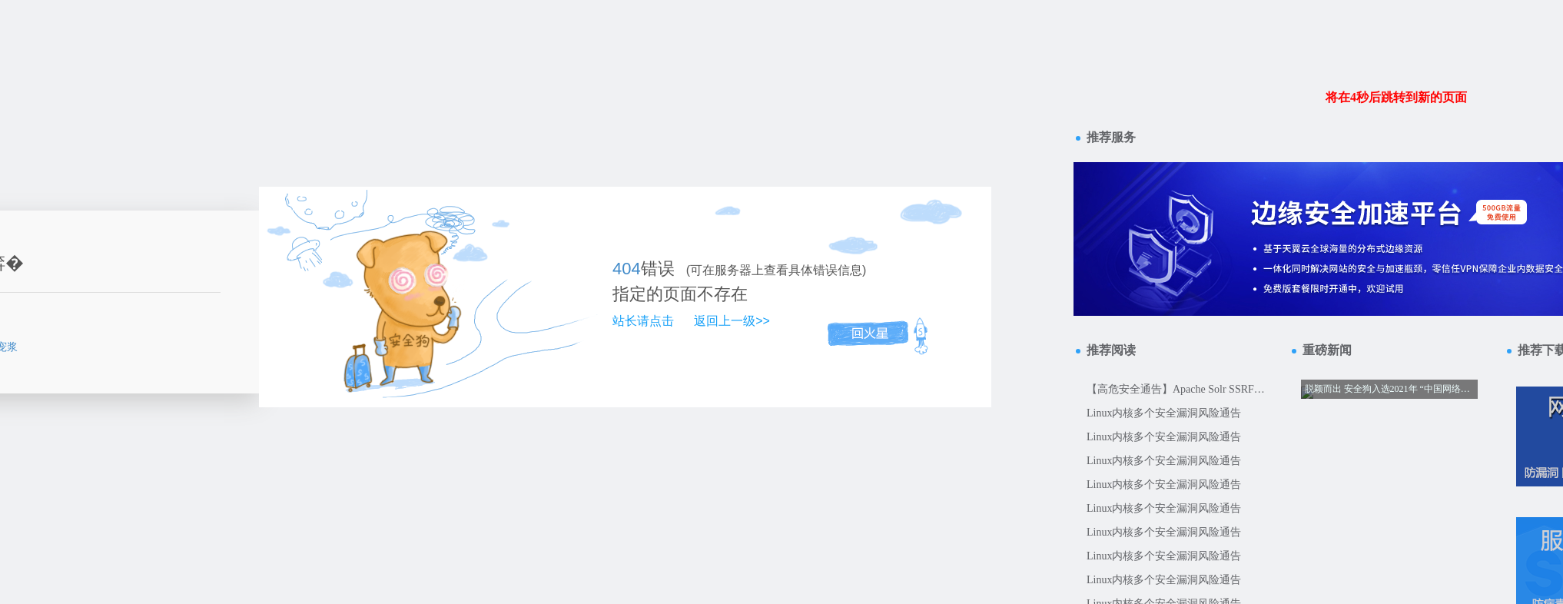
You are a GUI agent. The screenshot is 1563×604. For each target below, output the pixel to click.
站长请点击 (643, 320)
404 (626, 268)
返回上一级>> (732, 320)
